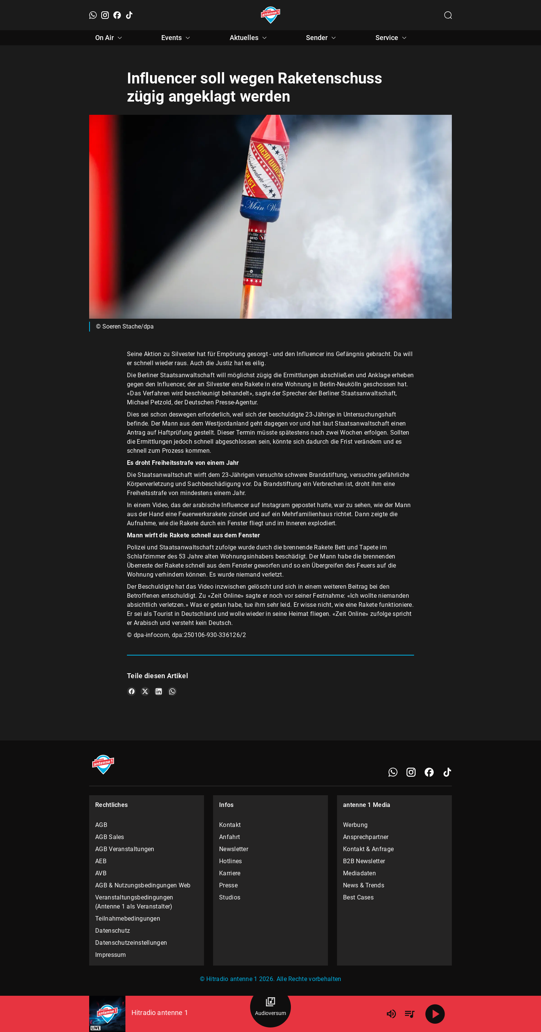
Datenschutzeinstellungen (131, 942)
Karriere (229, 873)
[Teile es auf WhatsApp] (172, 691)
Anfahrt (229, 837)
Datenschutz (112, 930)
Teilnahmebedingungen (127, 918)
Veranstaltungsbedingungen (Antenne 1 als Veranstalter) (134, 902)
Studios (229, 897)
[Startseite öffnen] (270, 15)
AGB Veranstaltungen (125, 849)
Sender (322, 37)
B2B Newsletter (364, 861)
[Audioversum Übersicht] (270, 1007)
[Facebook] (117, 15)
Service (392, 37)
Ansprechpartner (366, 837)
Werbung (355, 824)
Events (176, 37)
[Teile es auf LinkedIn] (158, 691)
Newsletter (233, 849)
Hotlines (230, 861)
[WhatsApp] (93, 15)
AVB (101, 873)
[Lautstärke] (391, 1014)
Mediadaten (359, 873)
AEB (101, 861)
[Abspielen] (435, 1013)
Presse (228, 885)
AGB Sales (109, 837)
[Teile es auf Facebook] (131, 691)
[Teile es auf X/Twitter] (145, 691)
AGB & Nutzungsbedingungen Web (143, 885)
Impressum (110, 954)
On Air (109, 37)
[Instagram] (105, 15)
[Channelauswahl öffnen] (448, 15)
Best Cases (358, 897)
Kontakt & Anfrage (368, 849)
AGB (101, 824)
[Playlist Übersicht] (409, 1014)
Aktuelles (249, 37)
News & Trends (363, 885)
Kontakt (230, 824)
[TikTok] (129, 15)
